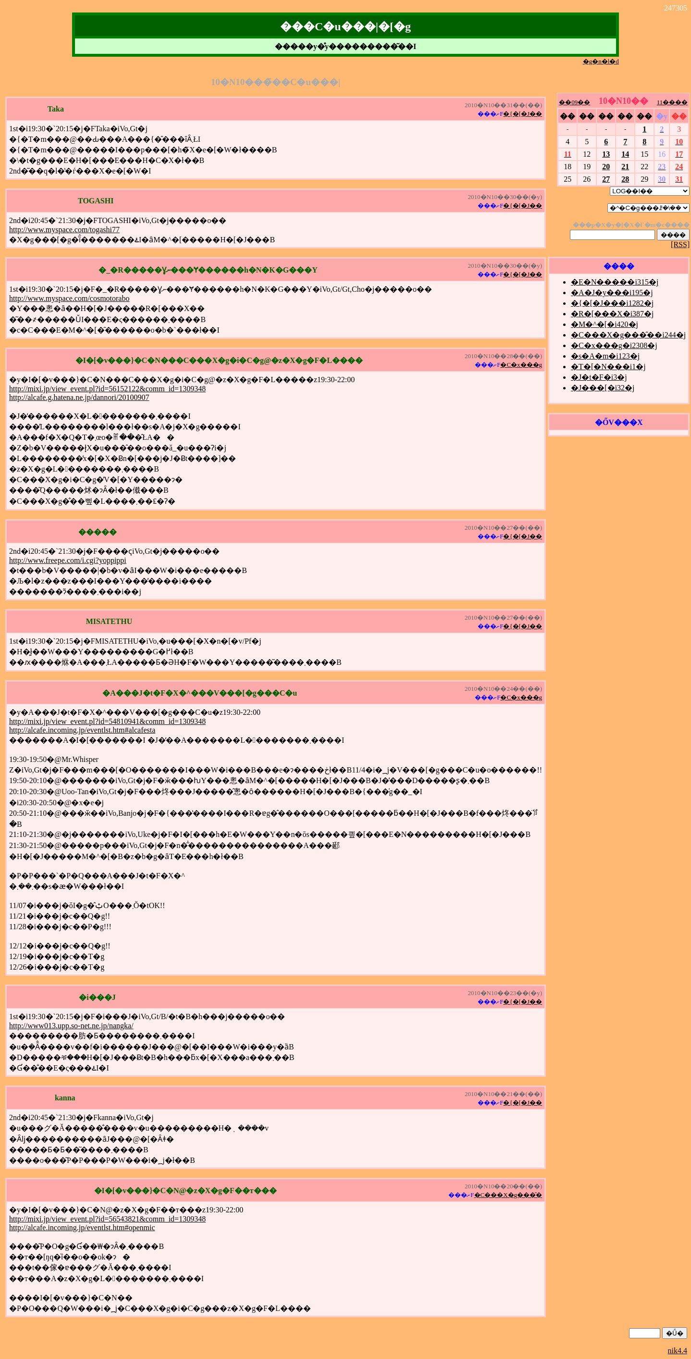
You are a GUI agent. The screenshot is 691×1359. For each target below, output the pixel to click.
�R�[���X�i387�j (612, 314)
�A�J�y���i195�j (612, 292)
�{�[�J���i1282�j (612, 303)
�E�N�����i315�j (614, 282)
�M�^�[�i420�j (604, 324)
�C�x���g (521, 364)
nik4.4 (677, 1351)
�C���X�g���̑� (508, 1194)
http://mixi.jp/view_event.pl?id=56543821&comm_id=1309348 (107, 1219)
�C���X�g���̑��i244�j (628, 335)
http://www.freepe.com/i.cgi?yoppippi (67, 560)
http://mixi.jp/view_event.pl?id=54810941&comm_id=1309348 (107, 721)
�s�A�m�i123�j (605, 356)
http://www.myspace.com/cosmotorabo (69, 298)
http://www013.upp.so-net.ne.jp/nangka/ (71, 1026)
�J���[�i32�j (602, 388)
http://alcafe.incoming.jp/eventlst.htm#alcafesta (82, 730)
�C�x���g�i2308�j (614, 345)
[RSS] (680, 244)
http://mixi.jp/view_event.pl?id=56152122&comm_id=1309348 (107, 389)
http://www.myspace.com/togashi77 (64, 229)
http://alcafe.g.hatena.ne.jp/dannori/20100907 (79, 397)
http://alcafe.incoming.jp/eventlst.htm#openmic (82, 1227)
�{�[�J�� (522, 113)
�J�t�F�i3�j (599, 377)
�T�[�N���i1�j (608, 366)
